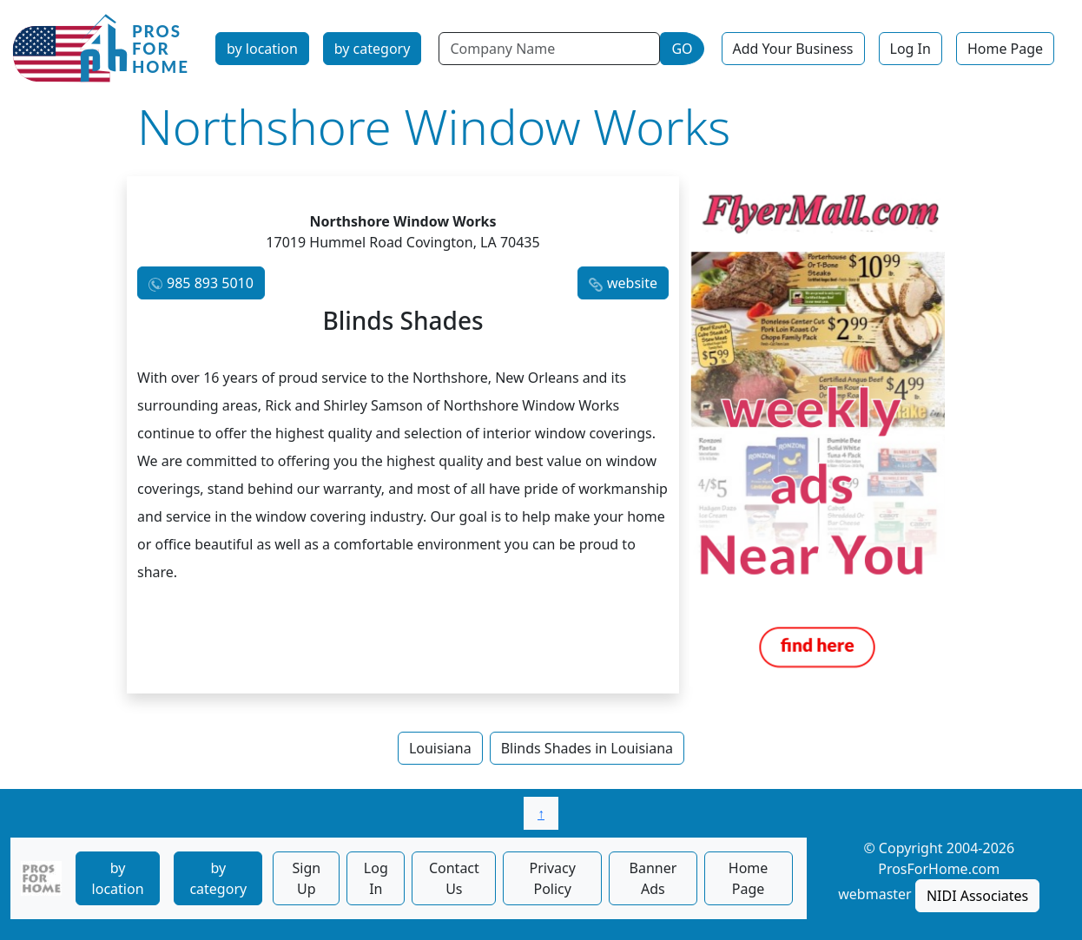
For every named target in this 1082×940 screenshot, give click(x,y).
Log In (910, 48)
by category (372, 48)
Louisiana (440, 748)
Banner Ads (653, 878)
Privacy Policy (553, 878)
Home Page (1005, 48)
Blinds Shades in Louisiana (587, 748)
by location (262, 48)
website (632, 283)
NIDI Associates (977, 895)
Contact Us (454, 878)
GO (681, 48)
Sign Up (306, 878)
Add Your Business (793, 48)
